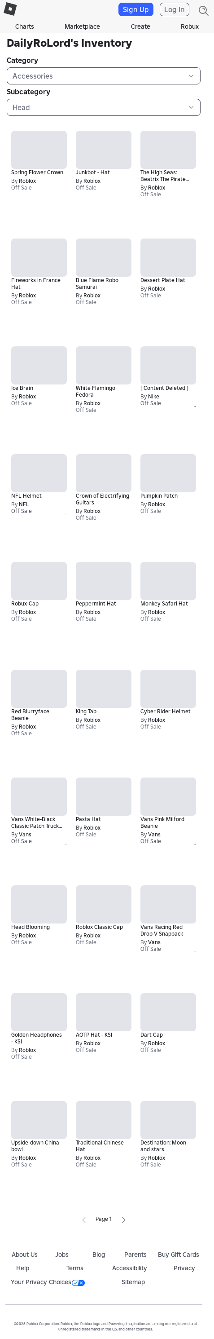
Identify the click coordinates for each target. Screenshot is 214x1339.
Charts (24, 26)
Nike (153, 396)
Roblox (27, 180)
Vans (25, 834)
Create (140, 26)
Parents (135, 1255)
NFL (24, 504)
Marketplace (82, 26)
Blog (98, 1255)
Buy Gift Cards (178, 1255)
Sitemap (133, 1282)
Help (22, 1268)
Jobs (62, 1255)
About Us (25, 1255)
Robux (190, 26)
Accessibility (129, 1268)
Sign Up (136, 9)
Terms (74, 1268)
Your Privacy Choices (48, 1282)
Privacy (184, 1268)
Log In (174, 9)
